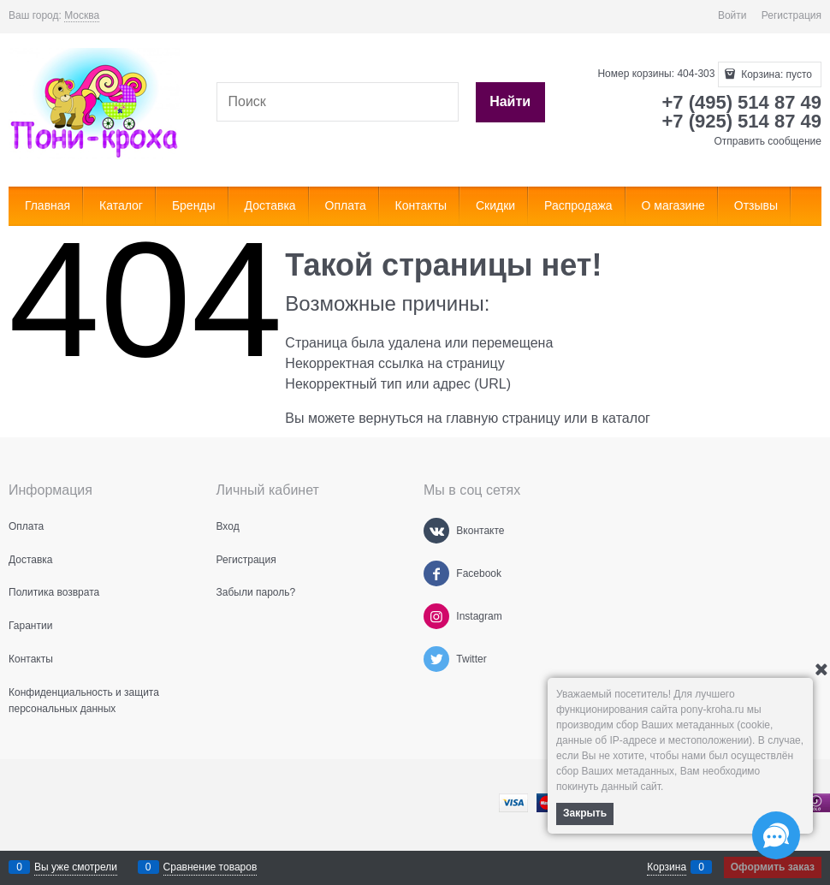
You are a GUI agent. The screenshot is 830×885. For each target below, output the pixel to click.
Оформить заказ (773, 867)
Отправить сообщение (767, 141)
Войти (732, 15)
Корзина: (775, 74)
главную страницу (503, 418)
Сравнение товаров (210, 867)
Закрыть (585, 813)
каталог (626, 418)
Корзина (666, 867)
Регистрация (791, 15)
